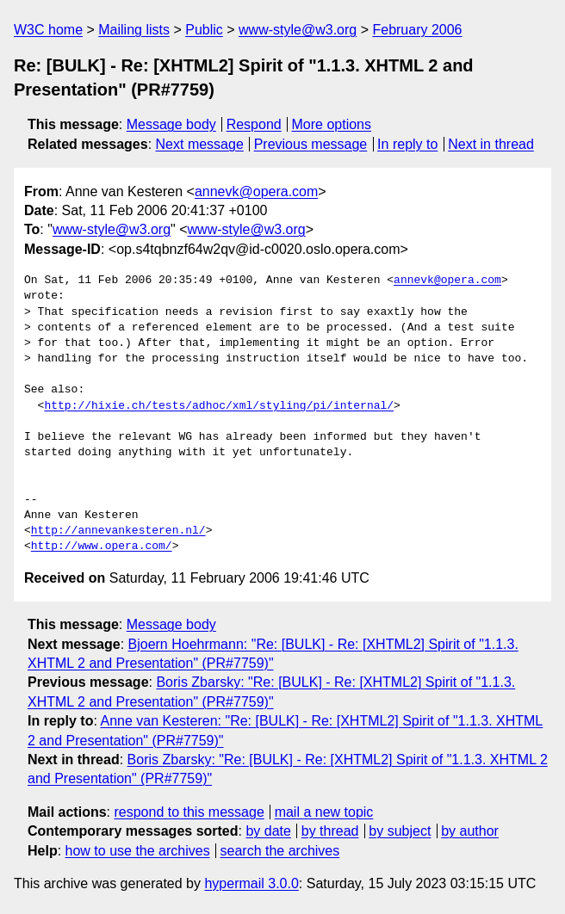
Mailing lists (134, 29)
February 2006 (417, 29)
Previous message (311, 144)
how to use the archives (137, 850)
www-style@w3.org (298, 29)
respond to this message (189, 812)
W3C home (48, 29)
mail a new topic (324, 812)
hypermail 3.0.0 (251, 883)
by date (267, 831)
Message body (171, 124)
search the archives (280, 850)
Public (204, 29)
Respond (254, 124)
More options (332, 124)
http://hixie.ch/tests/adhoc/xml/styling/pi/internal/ (219, 406)
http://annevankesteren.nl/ (118, 531)
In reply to (407, 144)
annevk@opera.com (256, 191)
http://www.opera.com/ (101, 546)
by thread (330, 831)
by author (470, 831)
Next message (200, 144)
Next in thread (491, 144)
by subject (400, 831)
